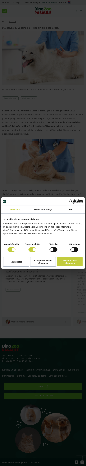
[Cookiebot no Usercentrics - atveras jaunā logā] (71, 201)
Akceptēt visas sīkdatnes (70, 261)
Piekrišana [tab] (15, 209)
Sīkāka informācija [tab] (43, 209)
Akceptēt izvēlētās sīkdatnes (43, 261)
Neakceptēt (16, 262)
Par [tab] (71, 209)
